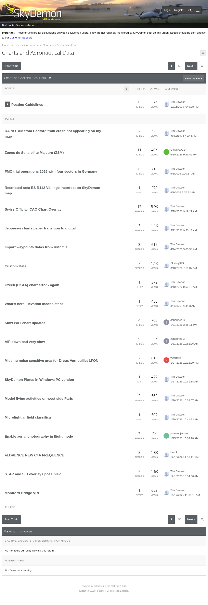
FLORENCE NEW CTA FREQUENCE (34, 455)
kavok (174, 452)
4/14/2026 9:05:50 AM (183, 249)
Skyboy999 (177, 263)
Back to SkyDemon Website (18, 25)
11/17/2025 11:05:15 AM (185, 495)
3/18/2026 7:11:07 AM (183, 268)
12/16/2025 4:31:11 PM (184, 457)
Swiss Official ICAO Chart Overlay (33, 209)
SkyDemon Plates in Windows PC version (39, 379)
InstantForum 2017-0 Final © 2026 (109, 586)
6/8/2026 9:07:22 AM (182, 192)
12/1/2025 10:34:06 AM (184, 476)
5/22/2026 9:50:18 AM (183, 230)
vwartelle (175, 357)
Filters (10, 507)
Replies (139, 89)
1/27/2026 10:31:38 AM (184, 381)
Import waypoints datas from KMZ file (36, 247)
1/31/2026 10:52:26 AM (184, 343)
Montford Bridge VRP (22, 493)
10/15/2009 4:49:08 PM (184, 106)
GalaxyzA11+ (178, 149)
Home (6, 45)
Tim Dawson (177, 101)
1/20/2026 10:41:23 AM (184, 419)
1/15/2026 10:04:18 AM (184, 438)
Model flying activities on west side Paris (39, 398)
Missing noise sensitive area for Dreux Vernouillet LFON (51, 361)
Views (154, 89)
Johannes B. (177, 319)
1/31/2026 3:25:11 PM (183, 324)
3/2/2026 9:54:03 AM (182, 305)
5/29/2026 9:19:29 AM (183, 211)
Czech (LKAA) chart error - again (32, 285)
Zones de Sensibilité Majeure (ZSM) (34, 153)
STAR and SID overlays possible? (33, 474)
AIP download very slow (25, 342)
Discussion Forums (26, 45)
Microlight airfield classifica (28, 417)
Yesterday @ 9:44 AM (183, 135)
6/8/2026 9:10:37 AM (182, 173)
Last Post (171, 89)
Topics (10, 88)
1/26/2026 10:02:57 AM (184, 400)
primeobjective (179, 433)
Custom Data (15, 266)
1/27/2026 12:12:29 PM (184, 362)
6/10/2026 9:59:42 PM (183, 154)
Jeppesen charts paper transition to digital (40, 228)
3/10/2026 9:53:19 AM (183, 286)
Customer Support (21, 37)
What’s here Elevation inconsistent (34, 304)
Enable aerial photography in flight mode (39, 436)
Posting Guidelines (27, 105)
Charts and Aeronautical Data (60, 45)
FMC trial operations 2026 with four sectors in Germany (51, 171)
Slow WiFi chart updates (25, 323)
